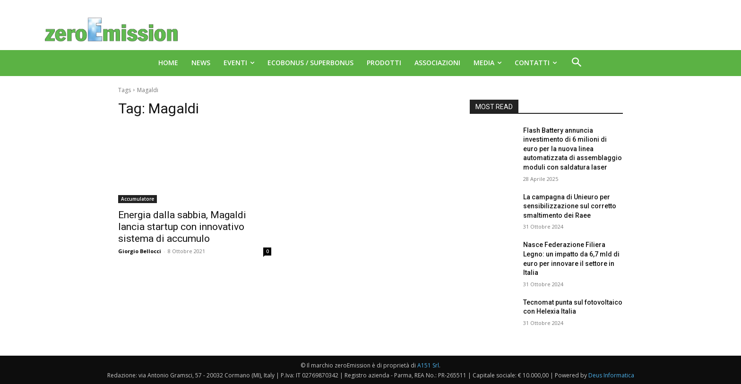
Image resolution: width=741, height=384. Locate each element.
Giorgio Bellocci (139, 251)
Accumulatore (137, 199)
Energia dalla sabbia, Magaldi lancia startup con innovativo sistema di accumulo (182, 226)
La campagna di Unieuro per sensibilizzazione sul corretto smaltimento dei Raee (569, 206)
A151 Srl (428, 365)
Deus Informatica (611, 375)
